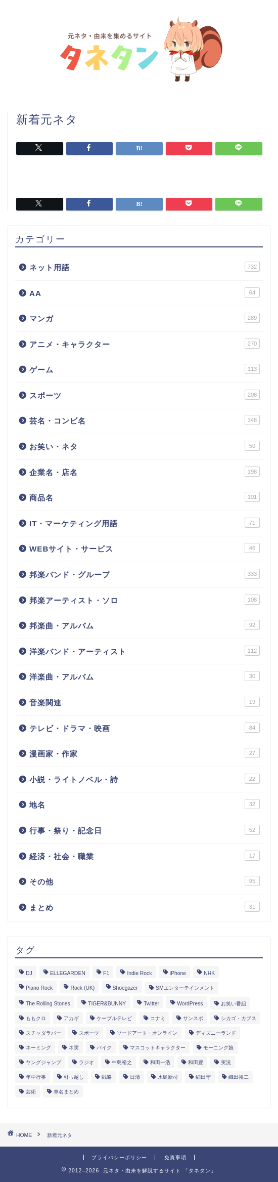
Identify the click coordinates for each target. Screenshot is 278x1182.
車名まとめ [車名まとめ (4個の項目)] (66, 1091)
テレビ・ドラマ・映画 (144, 728)
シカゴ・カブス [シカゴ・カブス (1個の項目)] (238, 1018)
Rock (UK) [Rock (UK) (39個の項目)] (82, 988)
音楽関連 (144, 702)
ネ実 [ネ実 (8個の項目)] (74, 1047)
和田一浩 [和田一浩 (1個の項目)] (160, 1062)
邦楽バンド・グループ (144, 574)
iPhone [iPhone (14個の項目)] (178, 973)
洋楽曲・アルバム (144, 676)
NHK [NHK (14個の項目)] (209, 973)
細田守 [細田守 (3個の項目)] (203, 1077)
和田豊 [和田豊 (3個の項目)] (195, 1062)
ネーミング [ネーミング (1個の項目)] (38, 1047)
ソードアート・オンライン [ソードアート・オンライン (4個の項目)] (147, 1033)
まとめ (144, 907)
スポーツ (144, 395)
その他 (144, 881)
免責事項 (175, 1157)
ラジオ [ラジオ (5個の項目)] (86, 1062)
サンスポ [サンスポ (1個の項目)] (193, 1018)
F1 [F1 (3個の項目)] (106, 973)
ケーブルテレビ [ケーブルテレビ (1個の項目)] (114, 1018)
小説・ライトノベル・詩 (144, 779)
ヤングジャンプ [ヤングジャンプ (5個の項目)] (43, 1062)
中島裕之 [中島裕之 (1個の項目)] (122, 1062)
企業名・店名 (144, 472)
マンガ (144, 318)
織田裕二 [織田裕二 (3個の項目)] (238, 1077)
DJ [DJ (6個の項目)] (29, 973)
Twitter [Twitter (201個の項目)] (151, 1003)
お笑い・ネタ (144, 446)
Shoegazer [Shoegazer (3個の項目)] (125, 988)
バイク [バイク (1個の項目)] (104, 1047)
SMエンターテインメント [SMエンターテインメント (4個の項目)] (185, 988)
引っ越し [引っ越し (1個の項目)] (74, 1077)
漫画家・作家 (144, 753)
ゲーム (144, 369)
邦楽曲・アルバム (144, 625)
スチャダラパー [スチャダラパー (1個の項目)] (43, 1033)
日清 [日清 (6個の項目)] (135, 1077)
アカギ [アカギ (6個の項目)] (71, 1018)
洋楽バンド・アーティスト (144, 651)
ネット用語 (144, 267)
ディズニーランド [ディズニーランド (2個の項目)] (216, 1033)
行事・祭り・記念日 (144, 830)
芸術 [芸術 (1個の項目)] (31, 1091)
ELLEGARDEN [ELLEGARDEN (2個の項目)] (67, 973)
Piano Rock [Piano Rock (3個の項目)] (39, 988)
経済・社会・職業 (144, 856)
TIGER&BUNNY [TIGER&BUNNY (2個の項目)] (107, 1003)
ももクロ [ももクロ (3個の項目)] (36, 1018)
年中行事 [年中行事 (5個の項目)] (36, 1077)
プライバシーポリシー (119, 1157)
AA (144, 292)
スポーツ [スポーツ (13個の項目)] (89, 1033)
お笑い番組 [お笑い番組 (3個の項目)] (233, 1003)
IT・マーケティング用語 (144, 523)
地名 (144, 804)
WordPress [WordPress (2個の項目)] (190, 1003)
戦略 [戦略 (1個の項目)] (107, 1077)
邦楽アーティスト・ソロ (144, 600)
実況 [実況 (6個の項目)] (226, 1062)
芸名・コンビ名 (144, 420)
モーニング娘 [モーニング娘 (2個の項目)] (218, 1047)
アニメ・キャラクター (144, 344)
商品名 (144, 497)
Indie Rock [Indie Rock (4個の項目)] (139, 973)
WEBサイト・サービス (144, 548)
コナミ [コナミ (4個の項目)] (157, 1018)
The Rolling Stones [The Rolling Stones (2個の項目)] (48, 1003)
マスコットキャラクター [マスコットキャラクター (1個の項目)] (158, 1047)
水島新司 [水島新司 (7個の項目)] (168, 1077)
